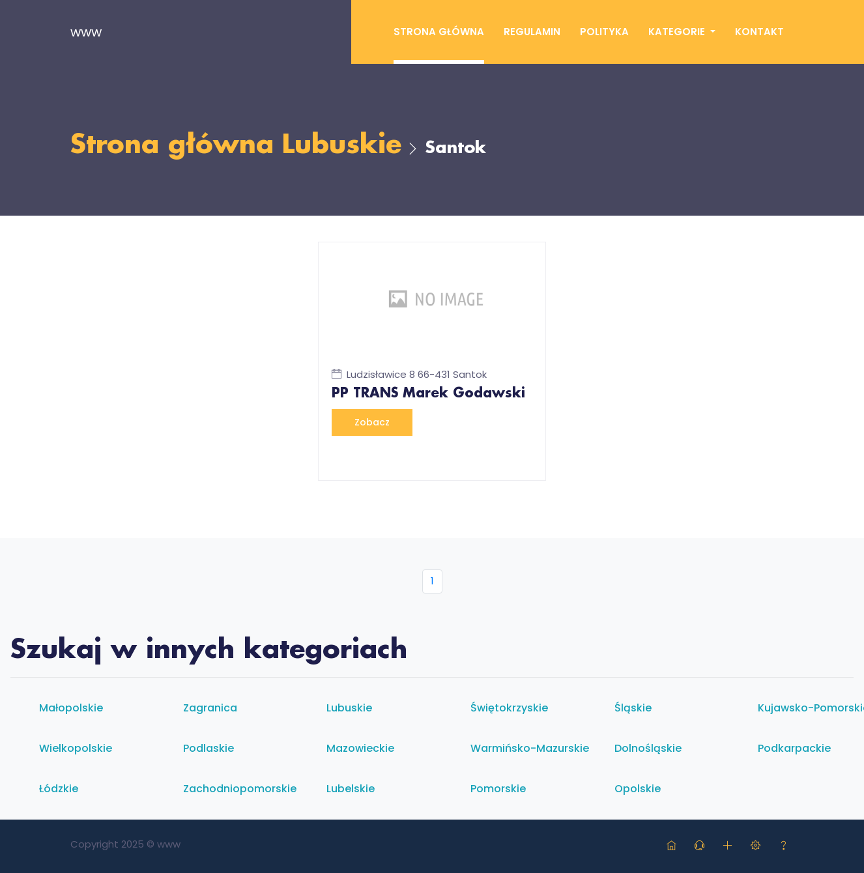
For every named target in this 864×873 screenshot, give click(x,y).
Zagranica (210, 707)
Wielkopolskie (75, 748)
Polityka (604, 31)
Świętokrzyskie (509, 707)
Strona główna (439, 31)
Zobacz (372, 422)
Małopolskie (71, 707)
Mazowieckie (360, 748)
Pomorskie (498, 788)
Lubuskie (341, 146)
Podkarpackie (794, 748)
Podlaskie (208, 748)
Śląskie (633, 707)
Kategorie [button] (678, 31)
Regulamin (532, 31)
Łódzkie (58, 788)
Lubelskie (350, 788)
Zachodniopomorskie (239, 788)
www (86, 32)
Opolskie (637, 788)
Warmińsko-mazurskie (529, 748)
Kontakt (759, 31)
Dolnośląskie (648, 748)
